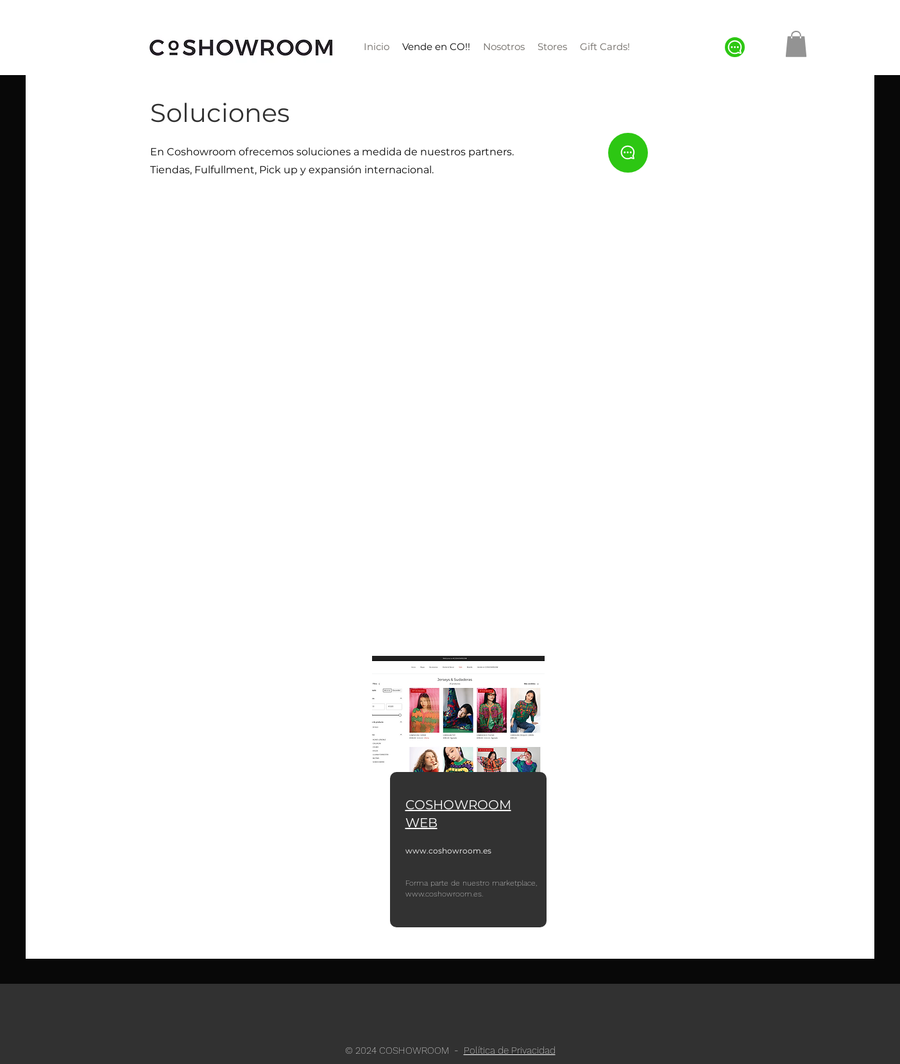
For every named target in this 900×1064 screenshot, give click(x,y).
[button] (796, 44)
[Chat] (735, 47)
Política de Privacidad (510, 1050)
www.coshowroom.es (448, 850)
